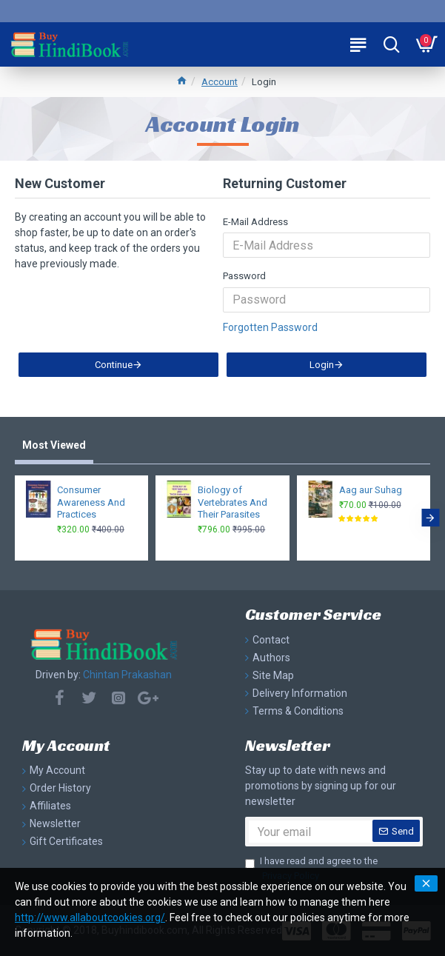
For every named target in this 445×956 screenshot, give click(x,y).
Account (219, 81)
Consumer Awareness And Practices (91, 502)
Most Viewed (54, 446)
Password (244, 275)
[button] (430, 518)
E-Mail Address (255, 221)
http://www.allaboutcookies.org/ (90, 917)
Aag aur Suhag (370, 489)
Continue (114, 368)
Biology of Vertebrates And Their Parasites (232, 502)
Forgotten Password (270, 327)
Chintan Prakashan (127, 675)
